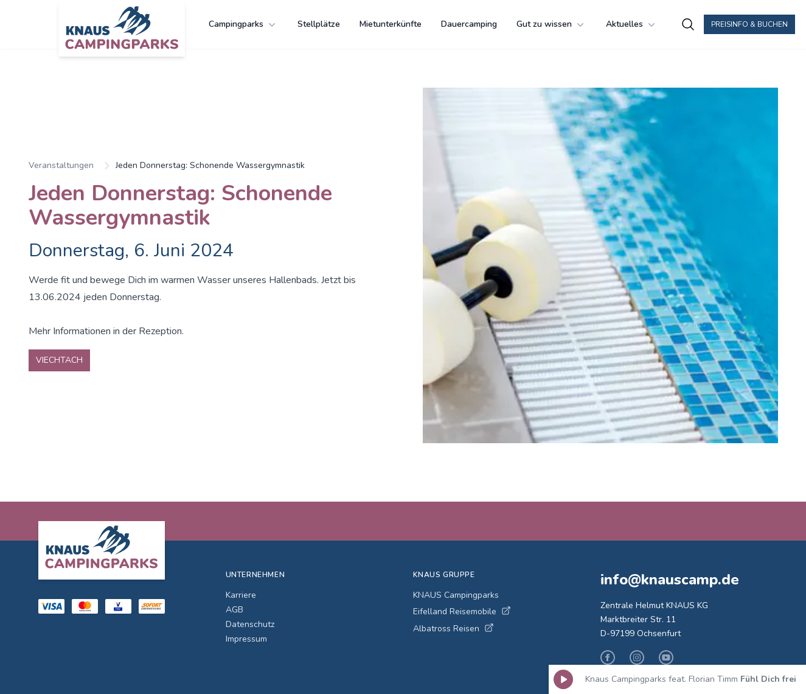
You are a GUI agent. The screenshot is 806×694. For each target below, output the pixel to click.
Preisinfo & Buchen (749, 24)
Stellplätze (318, 24)
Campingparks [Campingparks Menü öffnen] (243, 24)
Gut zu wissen (551, 24)
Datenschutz (250, 624)
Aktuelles (632, 24)
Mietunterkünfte (391, 24)
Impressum (246, 639)
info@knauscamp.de (669, 579)
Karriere (241, 595)
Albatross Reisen (453, 628)
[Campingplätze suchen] (688, 24)
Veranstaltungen (61, 165)
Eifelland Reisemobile (462, 611)
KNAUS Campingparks (456, 595)
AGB (234, 609)
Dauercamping (469, 24)
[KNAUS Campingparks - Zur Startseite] (121, 29)
